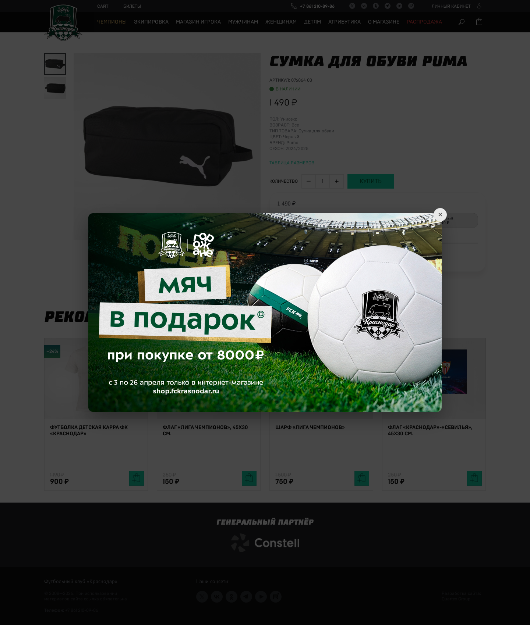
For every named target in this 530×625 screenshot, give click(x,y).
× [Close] (440, 214)
